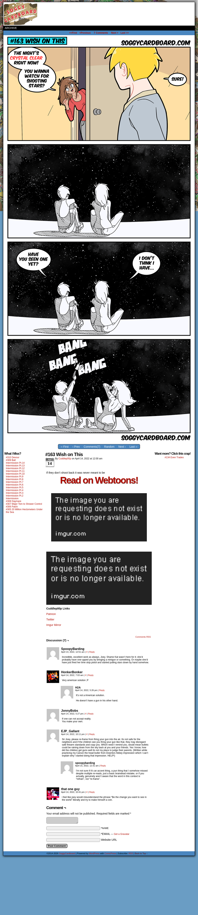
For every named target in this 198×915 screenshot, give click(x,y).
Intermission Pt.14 (15, 463)
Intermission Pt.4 (14, 490)
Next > (114, 32)
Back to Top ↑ (141, 853)
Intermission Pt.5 (14, 487)
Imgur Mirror (53, 624)
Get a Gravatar (121, 834)
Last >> (124, 32)
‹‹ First (65, 446)
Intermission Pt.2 (14, 495)
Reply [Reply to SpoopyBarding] (92, 652)
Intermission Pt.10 (15, 473)
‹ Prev (76, 446)
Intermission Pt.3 (14, 493)
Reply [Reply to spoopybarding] (103, 765)
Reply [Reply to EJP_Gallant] (92, 734)
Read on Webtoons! (99, 480)
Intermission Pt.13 (15, 465)
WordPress (94, 853)
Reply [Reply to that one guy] (92, 792)
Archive (11, 28)
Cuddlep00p (64, 458)
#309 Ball (11, 460)
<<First (73, 32)
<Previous (85, 32)
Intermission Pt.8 (14, 479)
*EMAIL (115, 833)
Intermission (12, 498)
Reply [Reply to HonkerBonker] (91, 675)
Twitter (50, 619)
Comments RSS (143, 637)
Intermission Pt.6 (14, 484)
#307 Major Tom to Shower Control (24, 504)
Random (109, 446)
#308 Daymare (13, 501)
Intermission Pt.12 (15, 468)
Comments (101, 32)
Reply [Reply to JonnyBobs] (91, 713)
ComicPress (110, 853)
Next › (122, 446)
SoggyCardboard (20, 14)
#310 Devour (12, 457)
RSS (130, 853)
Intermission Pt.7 (14, 482)
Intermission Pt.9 (14, 476)
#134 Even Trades (174, 457)
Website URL (109, 839)
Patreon (51, 614)
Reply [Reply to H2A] (102, 690)
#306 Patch (12, 506)
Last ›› (133, 446)
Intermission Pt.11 (15, 471)
